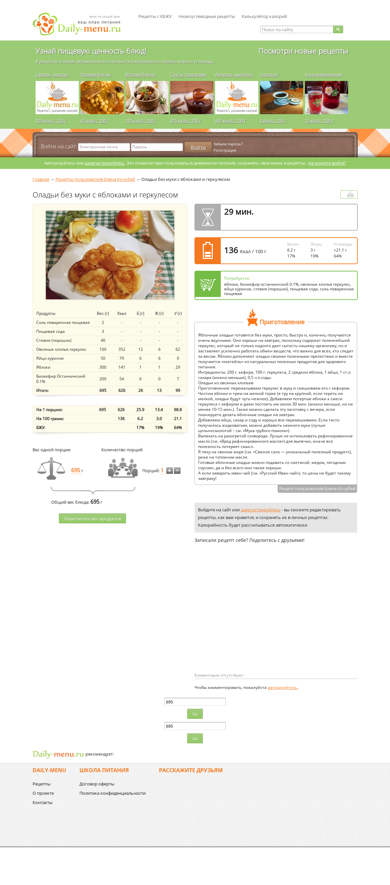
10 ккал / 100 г (319, 120)
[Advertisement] (250, 618)
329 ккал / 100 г (51, 120)
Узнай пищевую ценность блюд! (91, 51)
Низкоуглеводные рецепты (207, 16)
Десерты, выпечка (234, 74)
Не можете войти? (327, 163)
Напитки (269, 74)
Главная (41, 179)
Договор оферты (96, 784)
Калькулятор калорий (264, 16)
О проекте (43, 793)
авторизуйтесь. (283, 687)
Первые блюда (95, 74)
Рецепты (42, 784)
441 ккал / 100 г (230, 120)
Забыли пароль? (228, 143)
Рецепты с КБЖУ (155, 16)
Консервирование (323, 74)
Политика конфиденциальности (112, 793)
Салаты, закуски (52, 74)
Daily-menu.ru (81, 24)
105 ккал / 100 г (140, 120)
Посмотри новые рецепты (303, 51)
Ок (195, 714)
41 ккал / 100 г (94, 120)
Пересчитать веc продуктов (92, 519)
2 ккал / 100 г (273, 120)
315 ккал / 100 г (185, 120)
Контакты (43, 802)
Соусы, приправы (188, 74)
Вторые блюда (140, 74)
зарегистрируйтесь (105, 163)
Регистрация (224, 150)
